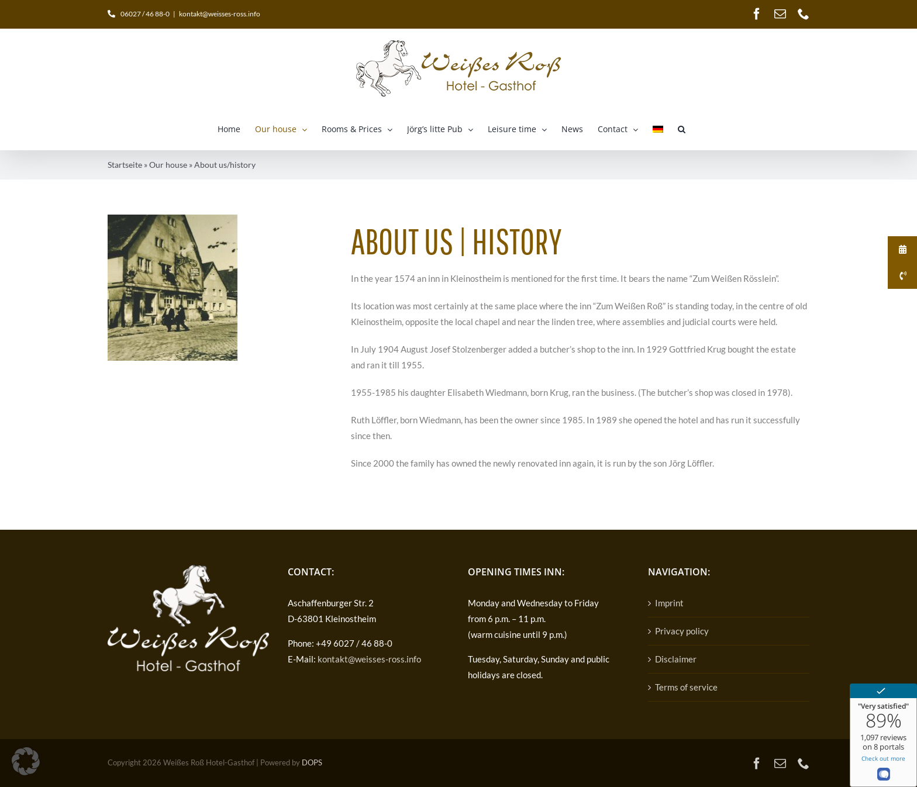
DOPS (312, 762)
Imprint (669, 603)
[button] (681, 129)
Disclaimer (676, 659)
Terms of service (686, 687)
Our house (168, 165)
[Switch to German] (658, 129)
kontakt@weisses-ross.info (219, 13)
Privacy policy (682, 631)
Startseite (125, 165)
